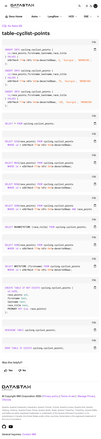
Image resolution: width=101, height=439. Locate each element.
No (22, 370)
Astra (36, 16)
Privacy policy (51, 396)
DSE (88, 16)
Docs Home (13, 16)
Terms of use (68, 396)
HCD (73, 16)
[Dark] (91, 6)
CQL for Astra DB (12, 25)
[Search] (80, 6)
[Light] (87, 6)
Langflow (55, 16)
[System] (95, 6)
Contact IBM (29, 434)
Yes (8, 370)
